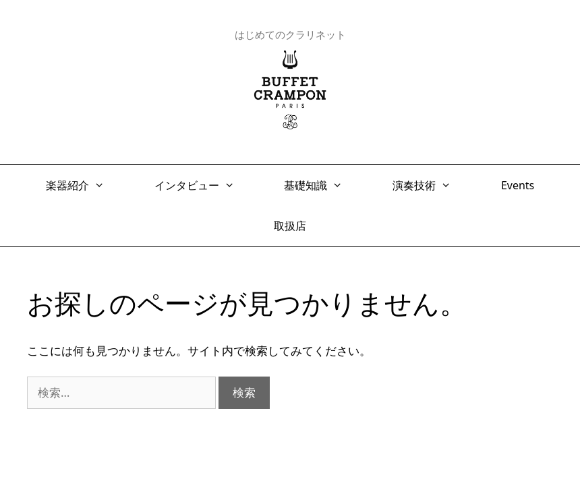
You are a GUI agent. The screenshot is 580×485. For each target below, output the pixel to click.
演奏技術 (429, 185)
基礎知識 (320, 185)
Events (517, 185)
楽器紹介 (82, 185)
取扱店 (290, 225)
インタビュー (201, 185)
